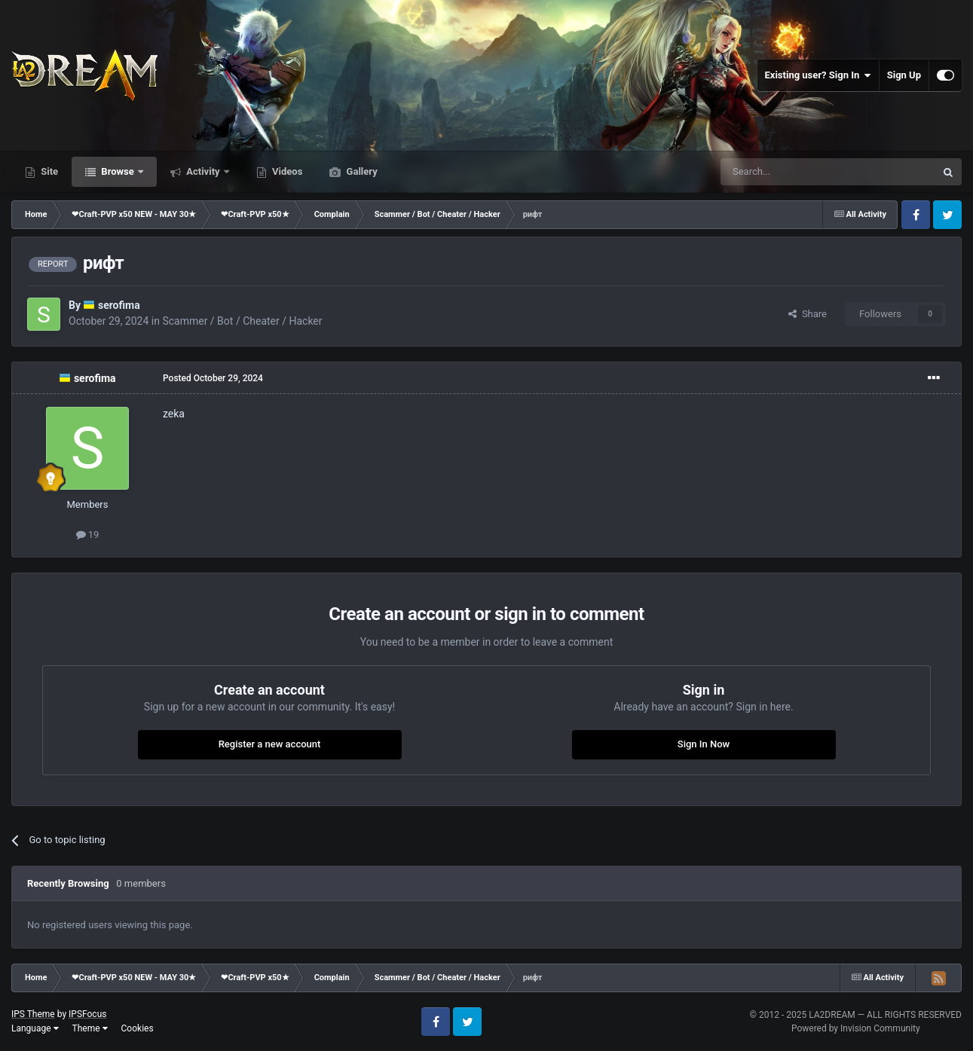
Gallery (360, 171)
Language (35, 1028)
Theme (90, 1028)
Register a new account (270, 744)
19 (87, 534)
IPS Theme (33, 1014)
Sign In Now (704, 744)
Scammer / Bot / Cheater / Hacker (242, 321)
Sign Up (904, 75)
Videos (286, 171)
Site (48, 171)
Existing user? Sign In (818, 75)
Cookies (137, 1028)
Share (807, 313)
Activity (203, 171)
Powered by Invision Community (855, 1028)
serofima (119, 305)
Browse (117, 171)
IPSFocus (87, 1014)
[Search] (792, 171)
